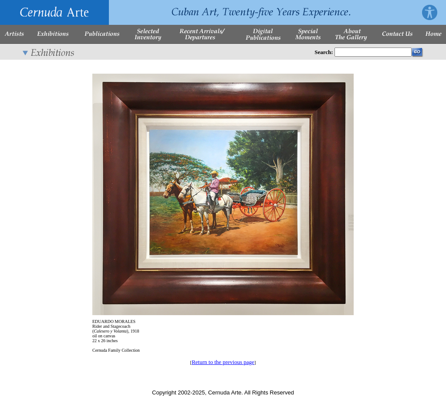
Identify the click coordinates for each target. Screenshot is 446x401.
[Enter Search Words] (373, 52)
